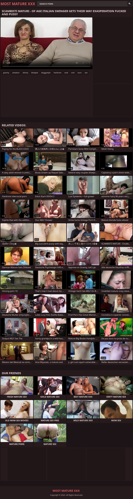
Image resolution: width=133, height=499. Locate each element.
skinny (25, 72)
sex (86, 72)
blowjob (34, 72)
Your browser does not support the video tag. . (46, 43)
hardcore (57, 72)
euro (80, 72)
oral (72, 72)
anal (66, 72)
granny (6, 72)
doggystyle (46, 72)
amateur (15, 72)
